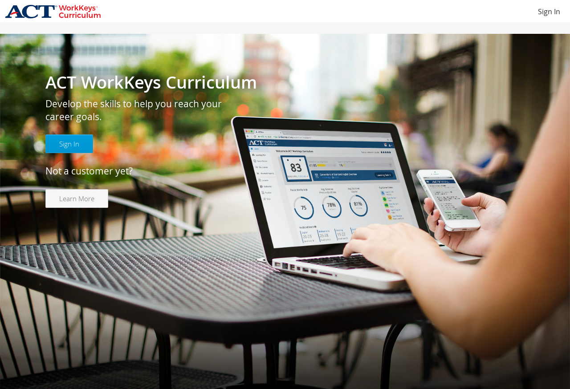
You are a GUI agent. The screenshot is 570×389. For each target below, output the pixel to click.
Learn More (76, 198)
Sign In (549, 11)
